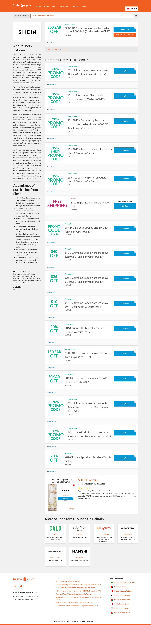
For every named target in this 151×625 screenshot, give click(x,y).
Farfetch (128, 534)
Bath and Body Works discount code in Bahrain (74, 594)
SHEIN (64, 50)
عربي (136, 3)
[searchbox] (82, 16)
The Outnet (55, 557)
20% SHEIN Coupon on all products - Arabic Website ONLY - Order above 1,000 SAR (88, 407)
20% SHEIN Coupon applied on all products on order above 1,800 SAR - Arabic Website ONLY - (88, 124)
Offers (56, 50)
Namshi (79, 557)
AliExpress (104, 534)
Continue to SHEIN (124, 35)
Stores (46, 6)
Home (38, 6)
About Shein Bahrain (22, 48)
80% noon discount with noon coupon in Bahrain (74, 602)
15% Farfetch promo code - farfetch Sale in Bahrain (75, 588)
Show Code (124, 29)
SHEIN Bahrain (88, 480)
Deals (54, 6)
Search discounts (21, 16)
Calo (55, 534)
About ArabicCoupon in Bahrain (68, 581)
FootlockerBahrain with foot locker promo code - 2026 (77, 606)
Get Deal (124, 206)
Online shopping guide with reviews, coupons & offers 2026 (78, 584)
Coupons (75, 6)
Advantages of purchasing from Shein (25, 189)
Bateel (79, 534)
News (84, 6)
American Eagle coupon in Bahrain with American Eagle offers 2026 (79, 598)
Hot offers (64, 6)
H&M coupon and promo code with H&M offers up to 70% (78, 591)
